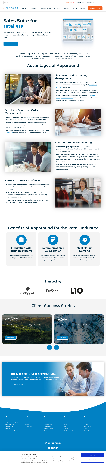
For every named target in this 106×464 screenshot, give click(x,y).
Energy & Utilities (48, 419)
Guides (65, 422)
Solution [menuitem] (24, 8)
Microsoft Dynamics (29, 419)
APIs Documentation (69, 430)
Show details (83, 461)
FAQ (65, 426)
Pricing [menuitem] (74, 8)
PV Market (46, 422)
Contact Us (86, 430)
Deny (92, 453)
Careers (85, 428)
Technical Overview (9, 435)
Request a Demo (26, 44)
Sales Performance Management (12, 432)
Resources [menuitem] (57, 8)
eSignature (7, 428)
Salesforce (27, 422)
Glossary (66, 428)
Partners (86, 424)
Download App (68, 2)
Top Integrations (30, 417)
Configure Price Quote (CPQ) (11, 422)
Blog (65, 419)
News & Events (87, 426)
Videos (65, 424)
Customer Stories (88, 422)
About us (86, 419)
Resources (67, 417)
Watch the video (11, 44)
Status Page (67, 432)
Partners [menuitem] (66, 8)
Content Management (10, 419)
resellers (9, 133)
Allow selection (92, 449)
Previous (49, 347)
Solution (7, 417)
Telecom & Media (48, 424)
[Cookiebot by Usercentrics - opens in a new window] (10, 461)
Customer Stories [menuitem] (46, 8)
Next (56, 347)
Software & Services (48, 428)
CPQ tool (30, 117)
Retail (45, 430)
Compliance (90, 2)
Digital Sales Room (9, 426)
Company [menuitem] (82, 8)
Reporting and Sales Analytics (11, 430)
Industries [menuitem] (33, 8)
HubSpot (27, 424)
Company (87, 417)
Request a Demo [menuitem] (95, 8)
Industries (47, 417)
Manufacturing (47, 426)
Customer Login (80, 2)
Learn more (10, 337)
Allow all (92, 444)
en (99, 2)
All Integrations (28, 426)
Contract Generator (9, 424)
